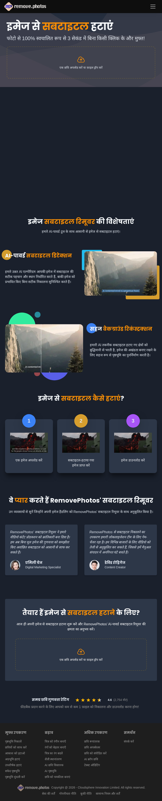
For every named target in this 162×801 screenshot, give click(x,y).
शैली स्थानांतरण (53, 759)
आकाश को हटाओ (15, 753)
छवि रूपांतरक (92, 741)
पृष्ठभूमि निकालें (13, 741)
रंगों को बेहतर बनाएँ (55, 747)
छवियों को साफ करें (16, 747)
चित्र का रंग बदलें (54, 753)
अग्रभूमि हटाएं (12, 759)
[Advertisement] (81, 118)
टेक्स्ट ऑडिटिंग (92, 765)
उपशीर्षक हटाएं (13, 765)
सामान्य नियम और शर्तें (108, 793)
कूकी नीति (86, 793)
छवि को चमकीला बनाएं (57, 777)
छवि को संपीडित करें (95, 753)
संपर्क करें (129, 741)
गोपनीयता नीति (67, 793)
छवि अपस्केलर (92, 747)
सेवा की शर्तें (48, 793)
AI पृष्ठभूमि (50, 771)
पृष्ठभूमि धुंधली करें (15, 777)
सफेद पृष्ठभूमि (12, 771)
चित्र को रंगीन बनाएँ (55, 741)
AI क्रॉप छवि (91, 759)
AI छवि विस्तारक (54, 765)
